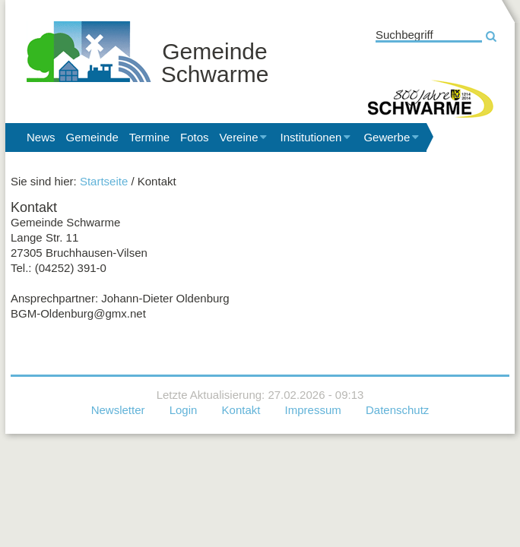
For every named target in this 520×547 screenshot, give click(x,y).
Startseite (104, 181)
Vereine (245, 137)
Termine (149, 137)
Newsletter (118, 409)
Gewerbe (392, 137)
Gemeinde (92, 137)
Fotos (194, 137)
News (41, 137)
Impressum (313, 409)
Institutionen (316, 137)
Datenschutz (397, 409)
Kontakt (241, 409)
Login (184, 409)
